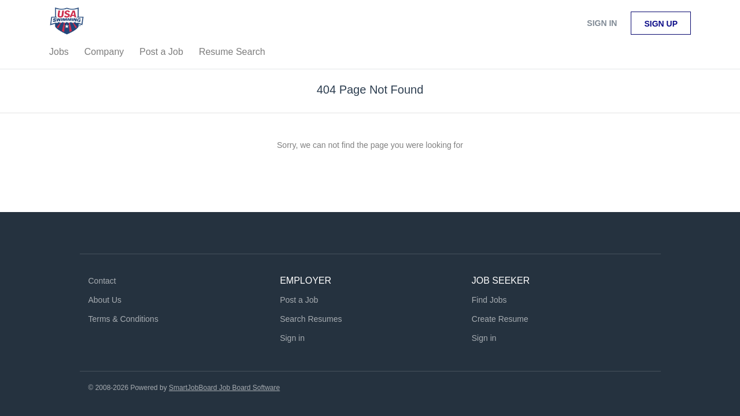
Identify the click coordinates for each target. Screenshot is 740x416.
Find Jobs (489, 299)
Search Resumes (311, 319)
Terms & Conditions (123, 319)
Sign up (661, 23)
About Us (105, 299)
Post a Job (299, 299)
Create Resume (500, 319)
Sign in (602, 23)
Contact (102, 280)
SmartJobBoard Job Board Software (224, 388)
